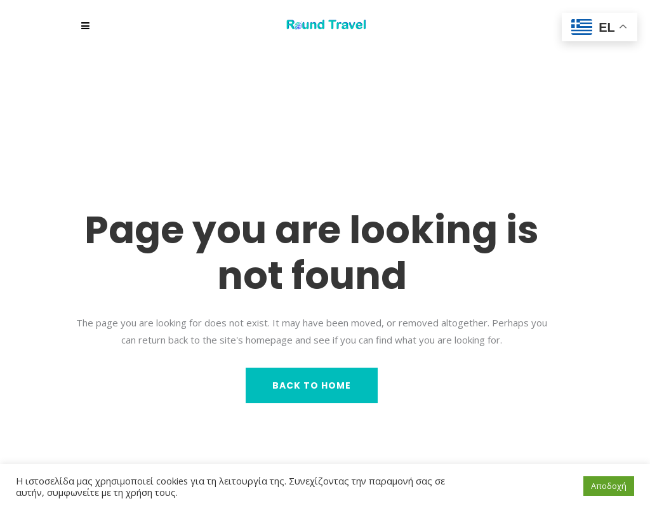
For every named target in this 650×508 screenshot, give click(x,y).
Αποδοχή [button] (609, 485)
